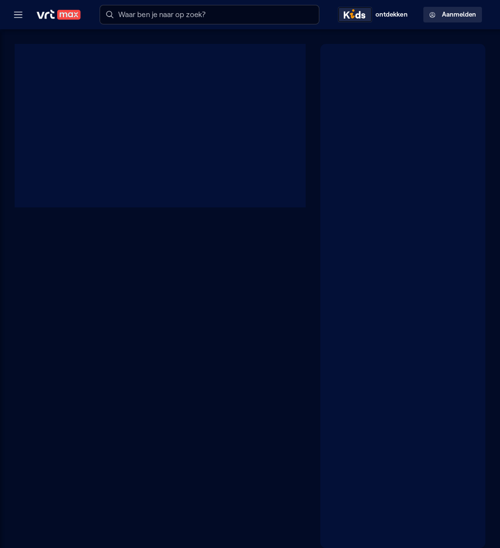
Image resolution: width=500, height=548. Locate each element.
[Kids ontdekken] (375, 14)
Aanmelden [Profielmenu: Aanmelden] (453, 14)
